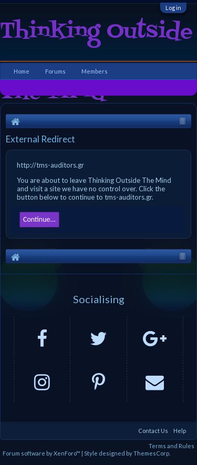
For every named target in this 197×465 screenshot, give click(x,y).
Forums (55, 71)
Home (21, 71)
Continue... (39, 219)
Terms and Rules (171, 445)
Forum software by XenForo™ (42, 453)
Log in (173, 7)
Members (94, 71)
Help (179, 430)
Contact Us (153, 430)
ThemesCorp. (151, 453)
